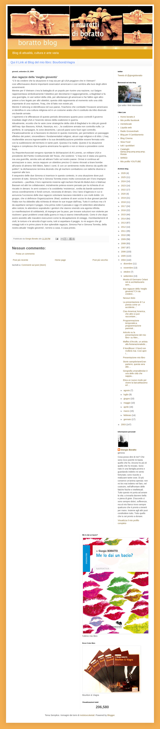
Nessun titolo (129, 298)
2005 (123, 256)
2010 (123, 235)
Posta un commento (25, 254)
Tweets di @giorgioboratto (130, 75)
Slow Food (125, 142)
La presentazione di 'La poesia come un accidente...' (134, 304)
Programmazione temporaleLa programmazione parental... (132, 324)
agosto (126, 390)
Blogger (110, 715)
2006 (123, 251)
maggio (127, 403)
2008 (123, 243)
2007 (123, 247)
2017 (123, 206)
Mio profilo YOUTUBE (130, 161)
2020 (123, 194)
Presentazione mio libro (134, 357)
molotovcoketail (87, 715)
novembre (128, 267)
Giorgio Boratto (128, 450)
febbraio (127, 415)
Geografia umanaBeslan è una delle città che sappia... (135, 373)
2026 (123, 173)
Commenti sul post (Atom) (33, 265)
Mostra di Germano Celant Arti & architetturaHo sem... (135, 282)
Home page (60, 260)
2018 (123, 202)
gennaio (127, 419)
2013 (123, 222)
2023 (123, 185)
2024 (123, 181)
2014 (123, 218)
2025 (123, 177)
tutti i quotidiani (127, 145)
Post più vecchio (100, 260)
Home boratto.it (127, 117)
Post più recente (20, 260)
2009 (123, 239)
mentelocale (126, 124)
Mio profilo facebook (129, 120)
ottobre (127, 272)
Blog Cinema (126, 138)
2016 (123, 210)
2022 (123, 189)
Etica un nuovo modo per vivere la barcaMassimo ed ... (135, 382)
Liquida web (126, 127)
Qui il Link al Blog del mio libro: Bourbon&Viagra (43, 62)
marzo (126, 411)
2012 (123, 227)
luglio (126, 394)
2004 (123, 260)
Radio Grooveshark (129, 131)
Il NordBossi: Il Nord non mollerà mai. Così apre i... (135, 351)
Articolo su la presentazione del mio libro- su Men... (134, 335)
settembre (128, 276)
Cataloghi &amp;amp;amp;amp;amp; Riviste (132, 152)
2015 (123, 214)
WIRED (124, 158)
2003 (123, 424)
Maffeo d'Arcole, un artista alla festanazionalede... (135, 342)
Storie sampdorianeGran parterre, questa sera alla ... (134, 364)
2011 (123, 231)
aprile (126, 407)
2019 (123, 198)
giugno (126, 398)
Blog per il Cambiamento (132, 134)
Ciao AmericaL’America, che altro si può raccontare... (134, 314)
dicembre (128, 263)
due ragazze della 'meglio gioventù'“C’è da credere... (135, 291)
